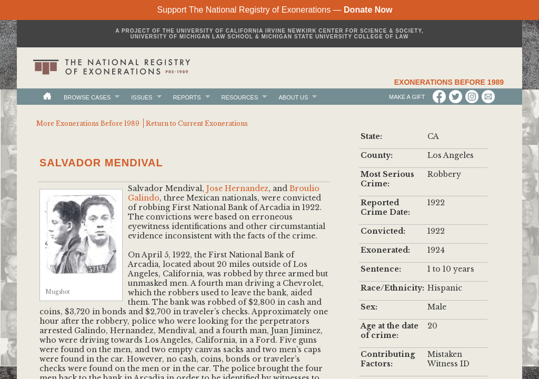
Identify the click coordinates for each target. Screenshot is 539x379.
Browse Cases (87, 97)
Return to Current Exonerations (197, 123)
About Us (293, 97)
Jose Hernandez (237, 188)
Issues (141, 97)
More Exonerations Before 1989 (87, 123)
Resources (240, 97)
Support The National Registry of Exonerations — (274, 9)
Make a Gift (407, 97)
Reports (187, 97)
